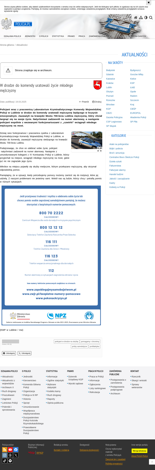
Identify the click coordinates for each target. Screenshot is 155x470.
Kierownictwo (29, 380)
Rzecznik (136, 376)
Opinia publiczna (55, 403)
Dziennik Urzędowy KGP (75, 378)
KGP (108, 109)
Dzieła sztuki (115, 161)
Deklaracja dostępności (89, 449)
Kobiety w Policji (117, 187)
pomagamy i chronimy (90, 341)
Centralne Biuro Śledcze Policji (124, 157)
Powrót (84, 102)
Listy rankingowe (98, 388)
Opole (133, 91)
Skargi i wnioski (139, 380)
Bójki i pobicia (116, 148)
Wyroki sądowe (75, 383)
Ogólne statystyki (55, 380)
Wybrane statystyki (51, 386)
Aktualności (21, 45)
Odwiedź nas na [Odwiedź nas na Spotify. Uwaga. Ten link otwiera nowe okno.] (10, 460)
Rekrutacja (95, 392)
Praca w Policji (95, 371)
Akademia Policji (138, 117)
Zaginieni (6, 399)
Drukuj (96, 102)
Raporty (51, 399)
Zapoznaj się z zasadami (115, 459)
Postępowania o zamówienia (118, 381)
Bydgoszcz (135, 70)
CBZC (109, 113)
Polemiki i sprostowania (8, 408)
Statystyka (52, 371)
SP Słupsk (111, 126)
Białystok (110, 70)
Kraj (132, 104)
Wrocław (110, 104)
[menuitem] (12, 35)
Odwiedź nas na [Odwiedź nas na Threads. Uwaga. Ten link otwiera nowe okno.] (10, 455)
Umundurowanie (31, 407)
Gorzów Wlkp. (137, 74)
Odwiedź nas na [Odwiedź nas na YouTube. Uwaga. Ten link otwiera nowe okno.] (10, 449)
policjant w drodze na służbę (66, 341)
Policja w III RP (30, 395)
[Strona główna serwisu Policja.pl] (135, 17)
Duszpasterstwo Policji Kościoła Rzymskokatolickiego (33, 420)
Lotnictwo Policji (10, 403)
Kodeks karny (54, 391)
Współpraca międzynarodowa (31, 412)
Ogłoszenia (95, 384)
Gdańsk (110, 74)
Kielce (133, 79)
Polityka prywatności (114, 463)
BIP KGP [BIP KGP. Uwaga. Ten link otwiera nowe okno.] (40, 452)
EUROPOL (135, 113)
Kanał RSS (4, 449)
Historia (27, 399)
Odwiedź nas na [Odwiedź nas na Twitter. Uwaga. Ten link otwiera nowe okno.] (15, 455)
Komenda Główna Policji (31, 386)
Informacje (52, 376)
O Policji (26, 371)
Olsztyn (109, 91)
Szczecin (134, 100)
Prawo (70, 371)
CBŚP (133, 109)
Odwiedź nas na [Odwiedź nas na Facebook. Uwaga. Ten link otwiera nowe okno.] (15, 449)
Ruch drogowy (9, 391)
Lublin (109, 87)
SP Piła (133, 121)
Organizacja (29, 391)
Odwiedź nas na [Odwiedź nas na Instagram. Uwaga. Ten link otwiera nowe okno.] (4, 455)
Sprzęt (26, 403)
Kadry (112, 183)
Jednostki (27, 376)
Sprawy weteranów (137, 386)
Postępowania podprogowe (117, 388)
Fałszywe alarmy (117, 170)
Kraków (109, 83)
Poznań (109, 96)
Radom (133, 96)
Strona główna (7, 45)
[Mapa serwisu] (141, 17)
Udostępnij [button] (9, 353)
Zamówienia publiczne (115, 372)
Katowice (110, 79)
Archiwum (115, 393)
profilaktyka (94, 346)
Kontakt (134, 371)
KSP (132, 83)
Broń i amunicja (116, 153)
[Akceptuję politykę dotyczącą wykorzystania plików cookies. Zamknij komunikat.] (148, 2)
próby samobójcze (79, 346)
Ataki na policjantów (119, 144)
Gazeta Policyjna (114, 117)
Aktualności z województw (8, 382)
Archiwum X (8, 387)
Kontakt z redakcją (61, 449)
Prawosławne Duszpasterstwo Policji (31, 430)
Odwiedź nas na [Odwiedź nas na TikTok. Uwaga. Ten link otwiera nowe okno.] (4, 460)
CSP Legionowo (114, 121)
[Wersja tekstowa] (146, 17)
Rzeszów (110, 100)
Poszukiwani (8, 395)
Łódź (132, 87)
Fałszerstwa (115, 165)
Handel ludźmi (116, 174)
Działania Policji (9, 371)
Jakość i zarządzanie (119, 178)
